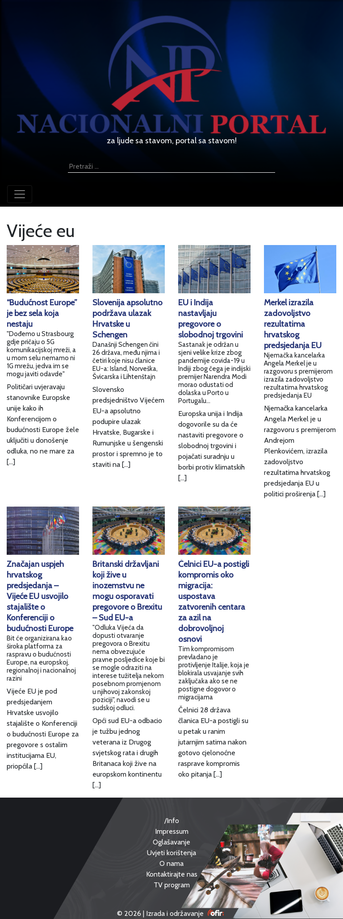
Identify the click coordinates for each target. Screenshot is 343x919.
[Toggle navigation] (19, 194)
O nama (171, 863)
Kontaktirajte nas (171, 874)
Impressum (171, 831)
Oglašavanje (171, 842)
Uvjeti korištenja (171, 852)
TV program (172, 885)
